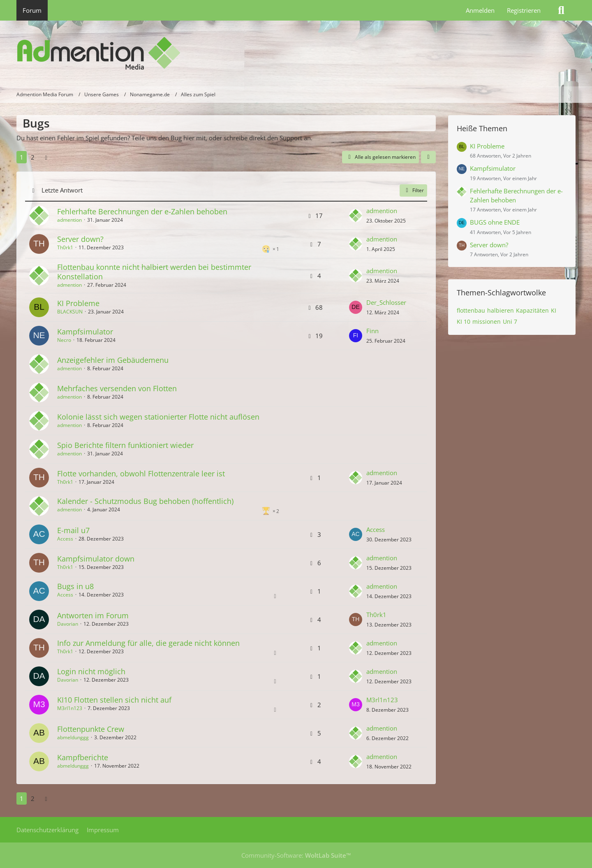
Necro (64, 340)
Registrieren (524, 10)
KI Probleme (78, 303)
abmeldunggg (73, 737)
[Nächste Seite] (46, 157)
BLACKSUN (70, 311)
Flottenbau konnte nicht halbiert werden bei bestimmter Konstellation (154, 271)
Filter (413, 190)
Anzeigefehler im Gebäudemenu (113, 360)
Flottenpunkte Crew (90, 729)
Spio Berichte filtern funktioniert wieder (125, 445)
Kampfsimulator (85, 332)
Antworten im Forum (93, 615)
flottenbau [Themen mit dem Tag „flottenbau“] (471, 310)
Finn (372, 331)
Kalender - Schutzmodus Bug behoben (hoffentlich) (145, 501)
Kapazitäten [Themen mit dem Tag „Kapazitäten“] (532, 310)
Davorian (67, 623)
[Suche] (561, 10)
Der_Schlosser (386, 302)
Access (65, 538)
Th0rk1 (65, 247)
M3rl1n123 (69, 708)
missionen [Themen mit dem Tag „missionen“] (486, 321)
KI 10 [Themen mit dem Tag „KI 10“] (463, 321)
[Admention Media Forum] (296, 53)
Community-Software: (296, 855)
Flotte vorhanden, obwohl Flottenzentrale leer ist (141, 473)
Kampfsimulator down (95, 559)
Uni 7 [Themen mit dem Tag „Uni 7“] (510, 321)
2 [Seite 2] (33, 157)
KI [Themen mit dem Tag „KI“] (553, 310)
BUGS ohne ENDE (495, 222)
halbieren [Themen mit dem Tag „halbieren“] (500, 310)
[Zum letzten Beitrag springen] (355, 215)
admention (69, 219)
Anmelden (480, 10)
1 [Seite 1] (21, 157)
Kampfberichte (82, 757)
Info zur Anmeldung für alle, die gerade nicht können (148, 643)
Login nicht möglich (91, 671)
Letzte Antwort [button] (62, 190)
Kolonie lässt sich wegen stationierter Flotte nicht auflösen (158, 417)
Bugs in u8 (75, 586)
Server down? (80, 239)
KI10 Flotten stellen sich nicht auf (114, 700)
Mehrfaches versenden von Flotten (117, 388)
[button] (428, 157)
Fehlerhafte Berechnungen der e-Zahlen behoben (142, 211)
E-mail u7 (73, 530)
